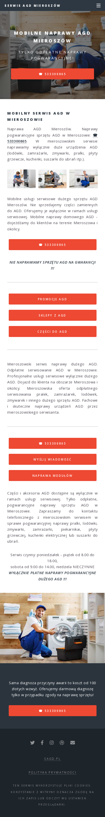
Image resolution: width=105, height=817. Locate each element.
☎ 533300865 (52, 74)
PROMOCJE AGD (52, 299)
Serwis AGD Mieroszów (32, 5)
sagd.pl (52, 759)
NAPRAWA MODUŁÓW (52, 476)
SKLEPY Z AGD (52, 315)
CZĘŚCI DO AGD (52, 331)
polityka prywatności (53, 772)
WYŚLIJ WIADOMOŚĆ (52, 459)
